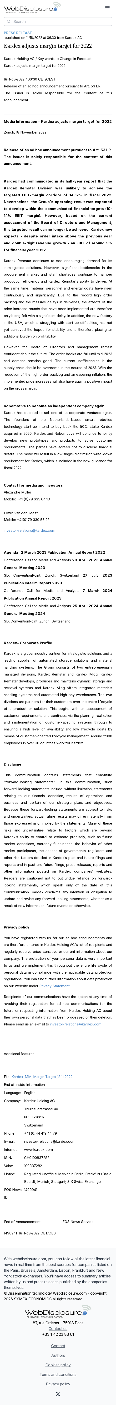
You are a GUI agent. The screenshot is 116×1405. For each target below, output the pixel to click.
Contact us (58, 1328)
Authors (58, 1355)
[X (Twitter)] (58, 1394)
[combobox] (58, 21)
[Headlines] (32, 7)
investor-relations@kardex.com (29, 530)
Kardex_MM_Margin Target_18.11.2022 (41, 1076)
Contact (58, 1345)
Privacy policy (58, 1384)
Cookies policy (58, 1364)
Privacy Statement (54, 986)
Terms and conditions (58, 1374)
